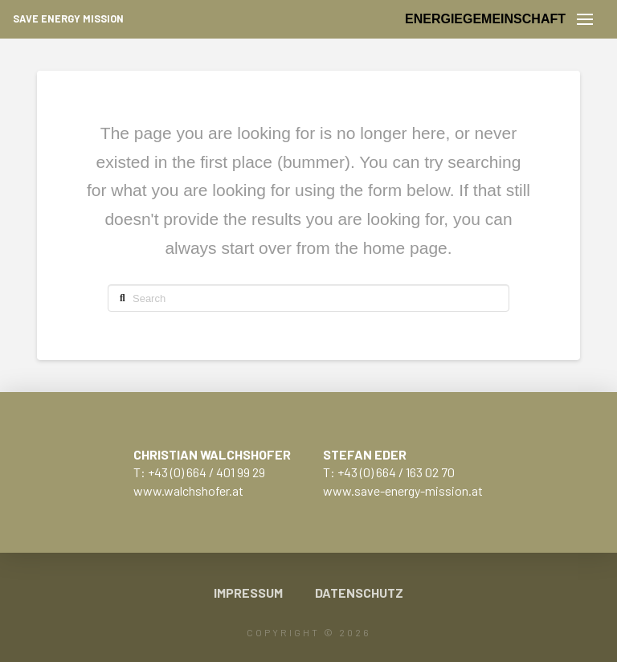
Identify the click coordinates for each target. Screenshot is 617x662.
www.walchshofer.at (188, 490)
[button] (585, 19)
